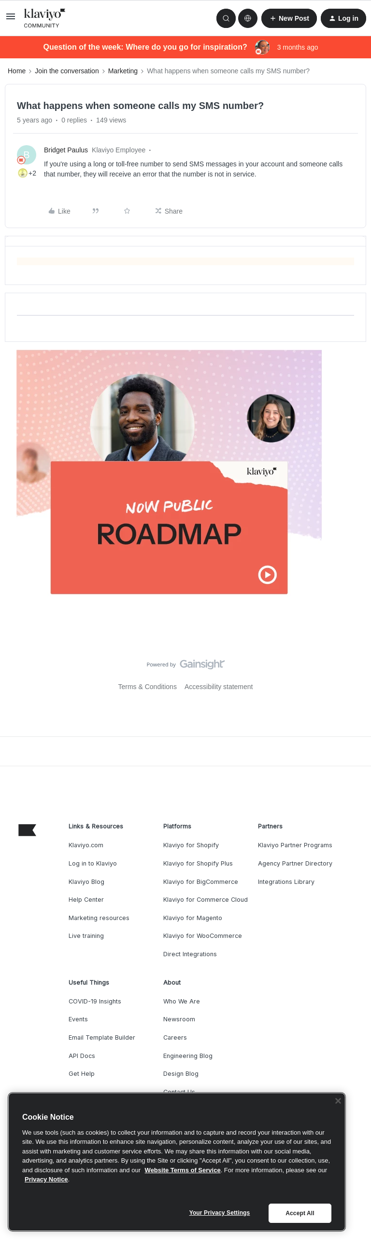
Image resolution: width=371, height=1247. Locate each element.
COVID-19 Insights (95, 1001)
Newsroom (179, 1019)
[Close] (338, 1101)
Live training (86, 935)
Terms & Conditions (147, 687)
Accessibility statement (219, 687)
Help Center (86, 899)
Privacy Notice (46, 1179)
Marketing (123, 71)
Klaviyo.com (86, 845)
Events (78, 1019)
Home (17, 71)
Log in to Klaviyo (93, 863)
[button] (10, 20)
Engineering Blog (188, 1055)
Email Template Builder (102, 1037)
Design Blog (181, 1073)
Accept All (299, 1213)
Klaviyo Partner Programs (295, 845)
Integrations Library (286, 881)
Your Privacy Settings (219, 1212)
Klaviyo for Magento (192, 918)
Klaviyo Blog (86, 881)
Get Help (82, 1073)
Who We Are (181, 1001)
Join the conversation (67, 71)
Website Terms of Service (183, 1170)
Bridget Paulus (66, 150)
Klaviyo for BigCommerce (200, 881)
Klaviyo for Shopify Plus (198, 863)
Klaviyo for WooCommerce (202, 935)
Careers (175, 1037)
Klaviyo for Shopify (191, 845)
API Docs (82, 1055)
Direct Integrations (190, 954)
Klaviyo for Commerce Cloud (205, 899)
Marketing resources (99, 918)
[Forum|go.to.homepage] (45, 18)
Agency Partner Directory (295, 863)
